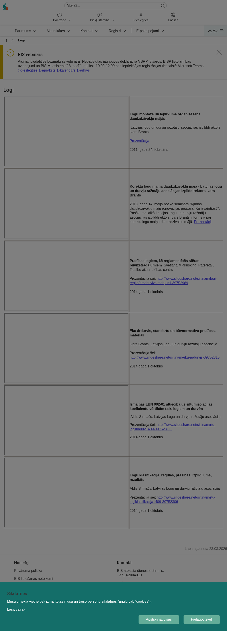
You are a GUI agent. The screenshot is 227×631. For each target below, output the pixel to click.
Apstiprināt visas (159, 619)
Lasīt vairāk (16, 609)
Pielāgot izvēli (202, 619)
